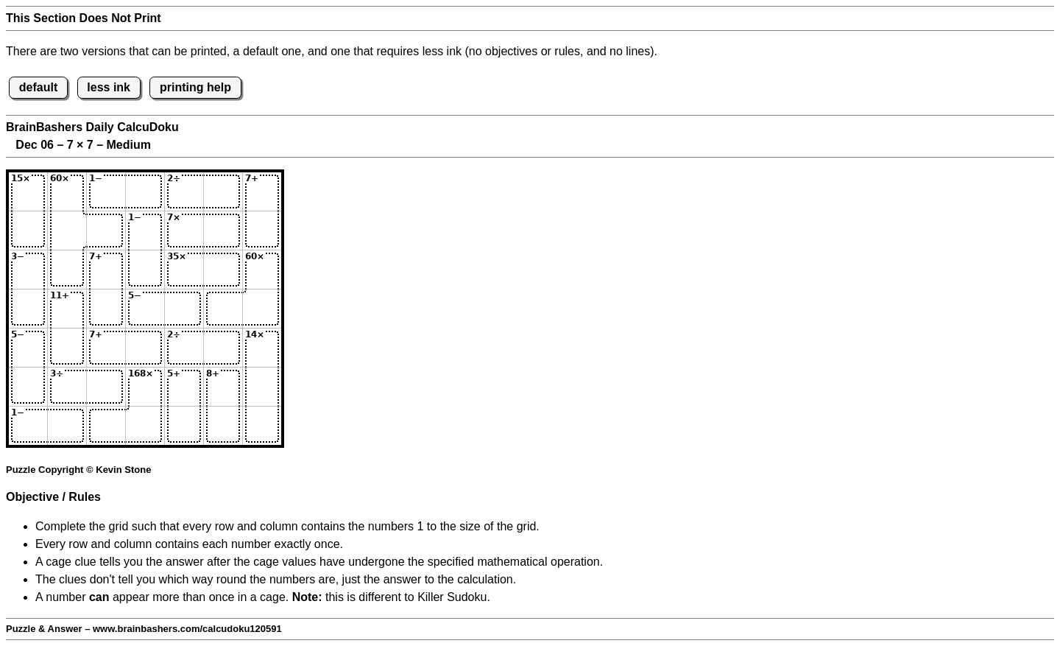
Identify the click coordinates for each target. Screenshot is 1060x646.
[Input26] (223, 230)
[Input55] (184, 348)
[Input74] (145, 426)
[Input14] (145, 191)
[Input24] (145, 230)
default (38, 87)
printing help (195, 87)
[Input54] (145, 348)
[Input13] (106, 191)
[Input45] (184, 308)
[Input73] (106, 426)
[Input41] (28, 308)
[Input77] (262, 426)
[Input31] (28, 269)
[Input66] (223, 387)
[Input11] (28, 191)
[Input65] (184, 387)
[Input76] (223, 426)
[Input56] (223, 348)
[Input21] (28, 230)
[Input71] (28, 426)
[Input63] (106, 387)
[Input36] (223, 269)
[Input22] (67, 230)
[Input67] (262, 387)
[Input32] (67, 269)
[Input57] (262, 348)
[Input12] (67, 191)
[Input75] (184, 426)
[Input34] (145, 269)
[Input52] (67, 348)
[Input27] (262, 230)
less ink (108, 87)
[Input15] (184, 191)
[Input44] (145, 308)
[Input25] (184, 230)
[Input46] (223, 308)
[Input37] (262, 269)
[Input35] (184, 269)
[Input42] (67, 308)
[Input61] (28, 387)
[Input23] (106, 230)
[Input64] (145, 387)
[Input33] (106, 269)
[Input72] (67, 426)
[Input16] (223, 191)
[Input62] (67, 387)
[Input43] (106, 308)
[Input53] (106, 348)
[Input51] (28, 348)
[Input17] (262, 191)
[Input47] (262, 308)
